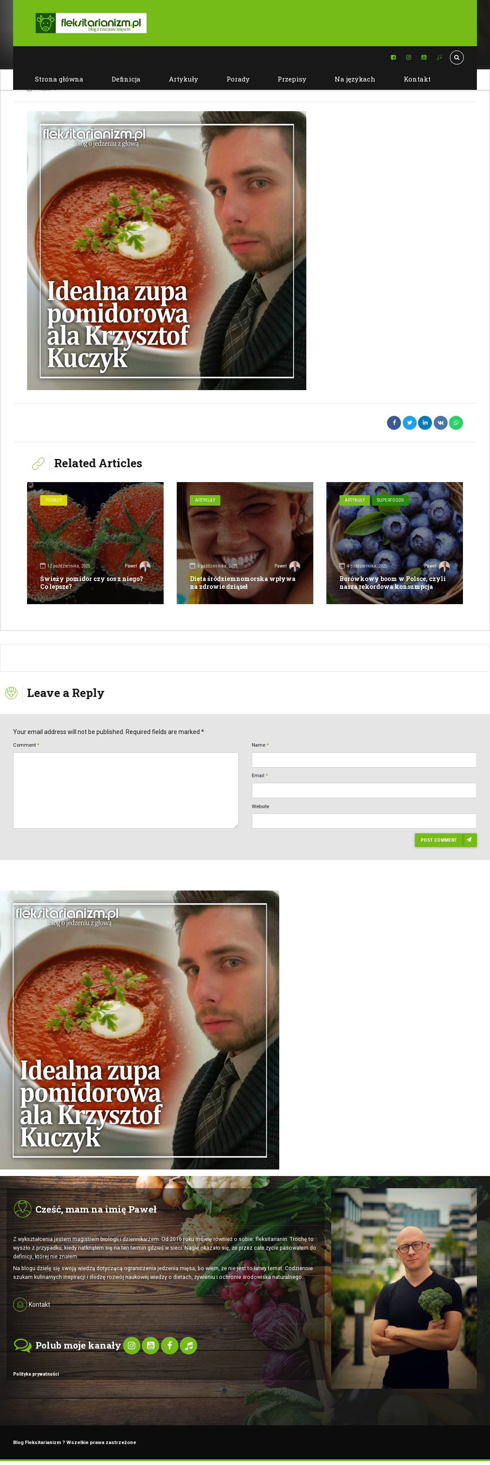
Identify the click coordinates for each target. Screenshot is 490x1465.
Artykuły (183, 79)
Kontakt (417, 79)
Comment (26, 745)
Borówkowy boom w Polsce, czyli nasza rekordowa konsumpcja (392, 582)
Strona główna (59, 79)
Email (260, 775)
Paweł (138, 567)
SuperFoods (390, 500)
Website (260, 806)
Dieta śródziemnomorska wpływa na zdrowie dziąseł (242, 582)
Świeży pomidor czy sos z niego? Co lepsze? (91, 582)
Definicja (126, 79)
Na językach (355, 79)
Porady (238, 79)
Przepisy (292, 79)
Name (260, 745)
